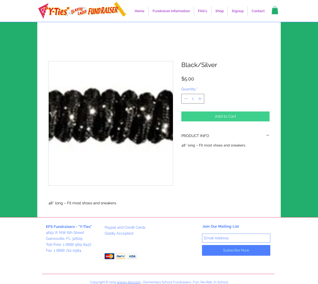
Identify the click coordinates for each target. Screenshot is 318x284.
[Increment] (200, 98)
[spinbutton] (193, 98)
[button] (171, 11)
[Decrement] (185, 98)
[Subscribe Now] (236, 250)
